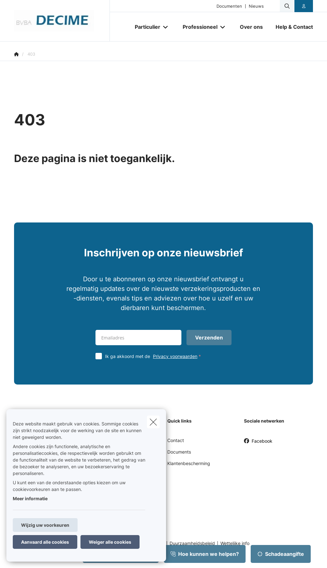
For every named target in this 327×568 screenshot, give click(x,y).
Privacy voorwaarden (175, 356)
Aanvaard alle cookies (45, 542)
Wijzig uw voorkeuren (45, 525)
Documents (179, 452)
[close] (153, 422)
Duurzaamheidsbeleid (192, 543)
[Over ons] (251, 26)
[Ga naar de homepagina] (62, 21)
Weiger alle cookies (110, 542)
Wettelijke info (234, 543)
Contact (175, 440)
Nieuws (256, 6)
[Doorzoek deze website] (287, 6)
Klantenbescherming (188, 463)
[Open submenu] (166, 27)
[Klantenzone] (303, 6)
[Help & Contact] (291, 26)
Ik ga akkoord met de (154, 356)
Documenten (229, 6)
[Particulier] (145, 26)
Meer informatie (30, 498)
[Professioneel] (197, 26)
